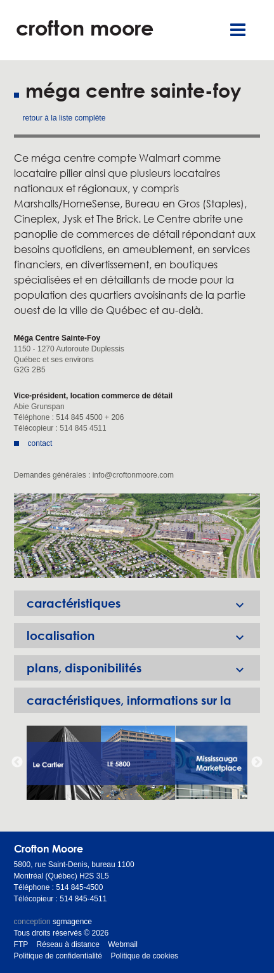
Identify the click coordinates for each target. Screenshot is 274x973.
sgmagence (72, 921)
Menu (238, 30)
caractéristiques (144, 603)
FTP (21, 944)
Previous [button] (17, 762)
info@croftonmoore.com (133, 475)
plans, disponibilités (144, 668)
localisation (144, 635)
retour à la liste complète (64, 118)
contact (40, 443)
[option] (137, 535)
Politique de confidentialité (58, 955)
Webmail (122, 944)
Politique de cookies (144, 955)
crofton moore (84, 27)
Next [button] (257, 762)
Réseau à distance (68, 944)
